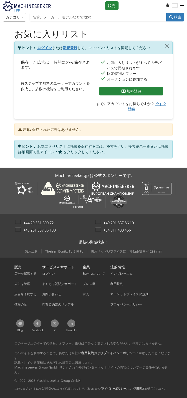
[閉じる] (167, 46)
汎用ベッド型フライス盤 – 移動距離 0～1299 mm (126, 251)
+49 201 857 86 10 (119, 222)
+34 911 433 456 (117, 230)
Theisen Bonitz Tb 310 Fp (64, 251)
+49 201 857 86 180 (39, 230)
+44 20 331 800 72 (38, 222)
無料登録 (131, 91)
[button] (182, 5)
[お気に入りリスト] (168, 5)
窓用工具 (31, 251)
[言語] (174, 5)
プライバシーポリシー (112, 388)
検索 (175, 17)
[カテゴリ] (14, 17)
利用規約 (139, 388)
